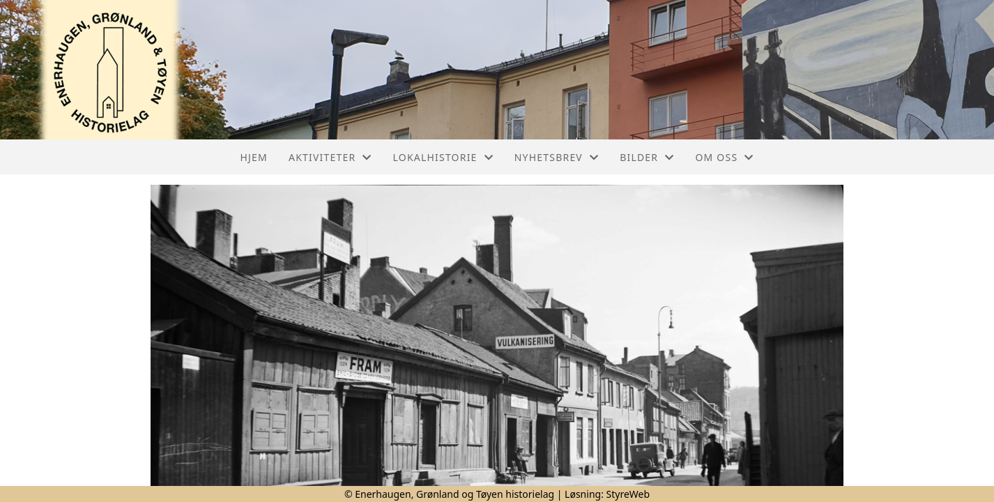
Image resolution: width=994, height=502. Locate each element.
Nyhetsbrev (556, 157)
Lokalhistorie (443, 157)
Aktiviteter (330, 157)
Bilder (647, 157)
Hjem (254, 157)
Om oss (724, 157)
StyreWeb (628, 494)
